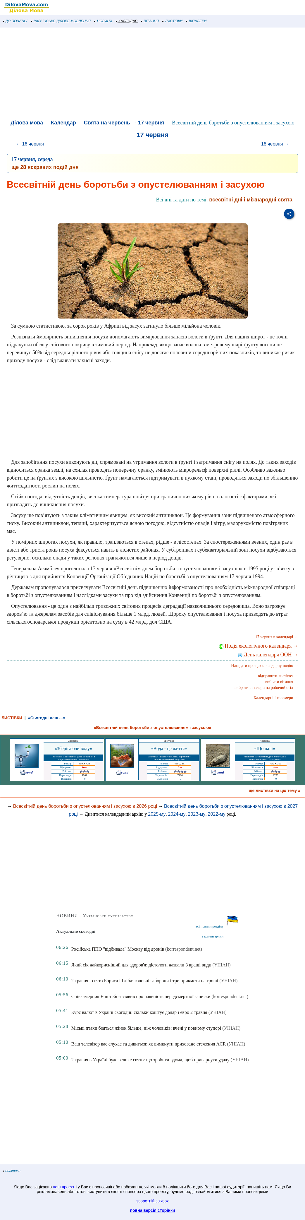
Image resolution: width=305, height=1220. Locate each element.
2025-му (157, 814)
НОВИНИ (103, 21)
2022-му (216, 814)
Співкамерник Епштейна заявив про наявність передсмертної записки (141, 996)
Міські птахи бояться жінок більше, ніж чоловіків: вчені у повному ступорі (146, 1028)
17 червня (151, 123)
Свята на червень (107, 123)
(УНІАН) (222, 964)
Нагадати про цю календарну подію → (264, 665)
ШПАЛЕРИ (196, 21)
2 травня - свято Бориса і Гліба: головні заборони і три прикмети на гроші (144, 980)
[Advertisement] (152, 74)
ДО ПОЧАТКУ (15, 21)
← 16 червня (30, 143)
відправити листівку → (278, 676)
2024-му (176, 814)
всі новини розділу (210, 926)
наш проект (64, 1187)
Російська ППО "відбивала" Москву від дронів (117, 949)
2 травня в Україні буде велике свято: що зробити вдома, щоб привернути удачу (150, 1059)
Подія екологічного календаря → (258, 646)
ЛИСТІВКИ (172, 21)
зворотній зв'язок (153, 1201)
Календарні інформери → (276, 698)
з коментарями (212, 936)
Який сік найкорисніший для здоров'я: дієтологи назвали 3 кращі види (141, 964)
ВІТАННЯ (150, 21)
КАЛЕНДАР (126, 21)
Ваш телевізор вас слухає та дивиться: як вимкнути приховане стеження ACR (148, 1043)
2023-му (197, 814)
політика (11, 1171)
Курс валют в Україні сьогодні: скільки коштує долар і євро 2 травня (139, 1012)
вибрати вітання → (281, 682)
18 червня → (275, 143)
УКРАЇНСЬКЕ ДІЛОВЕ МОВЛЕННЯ (61, 21)
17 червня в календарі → (276, 637)
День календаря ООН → (268, 655)
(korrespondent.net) (183, 949)
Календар (63, 123)
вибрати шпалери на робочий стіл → (266, 687)
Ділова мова (27, 123)
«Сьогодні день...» (47, 718)
